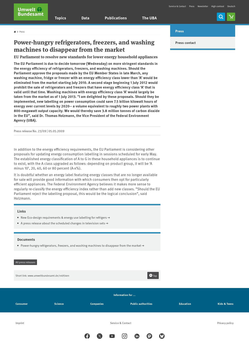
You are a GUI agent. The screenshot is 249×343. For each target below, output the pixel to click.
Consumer (22, 304)
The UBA (149, 18)
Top (153, 275)
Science (59, 304)
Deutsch (231, 6)
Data (85, 18)
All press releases (25, 262)
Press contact (185, 42)
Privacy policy (225, 323)
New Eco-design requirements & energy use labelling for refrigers (64, 217)
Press (191, 6)
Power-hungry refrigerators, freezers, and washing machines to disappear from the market (81, 245)
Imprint (20, 323)
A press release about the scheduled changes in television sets (63, 223)
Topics (60, 18)
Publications (116, 18)
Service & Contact (177, 6)
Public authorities (141, 304)
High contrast (217, 6)
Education (185, 304)
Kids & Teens (225, 304)
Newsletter (203, 6)
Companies (97, 304)
